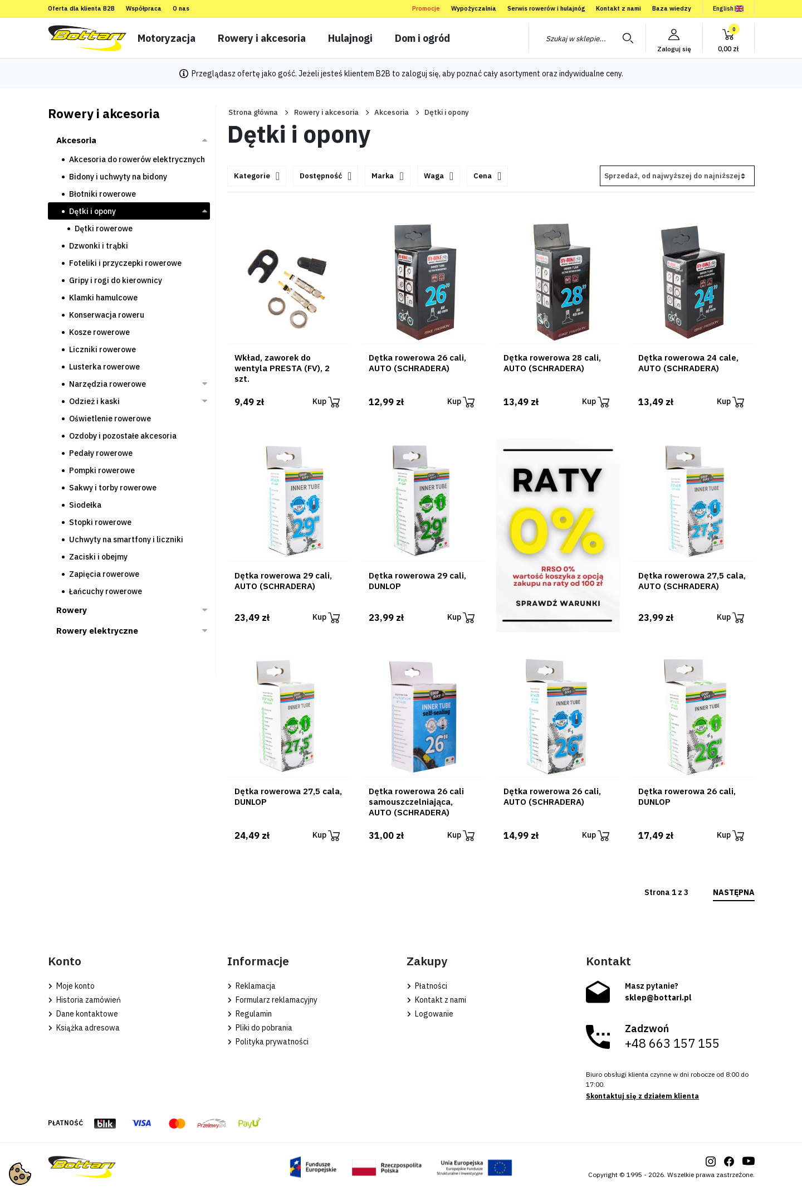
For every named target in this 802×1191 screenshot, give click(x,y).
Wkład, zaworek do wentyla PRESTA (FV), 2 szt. (282, 368)
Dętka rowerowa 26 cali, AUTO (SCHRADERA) (417, 362)
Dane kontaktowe (83, 1014)
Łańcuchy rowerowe (105, 591)
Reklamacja (251, 986)
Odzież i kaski (94, 401)
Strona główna (253, 112)
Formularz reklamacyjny (272, 1000)
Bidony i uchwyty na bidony (118, 177)
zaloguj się (420, 74)
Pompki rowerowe (102, 470)
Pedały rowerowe (101, 453)
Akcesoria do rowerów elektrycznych (137, 159)
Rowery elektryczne (97, 630)
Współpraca (144, 8)
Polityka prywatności (268, 1042)
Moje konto (71, 986)
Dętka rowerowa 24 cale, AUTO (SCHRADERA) (688, 362)
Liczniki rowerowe (102, 349)
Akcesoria (391, 112)
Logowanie (430, 1014)
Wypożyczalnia (473, 8)
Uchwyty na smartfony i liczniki (126, 539)
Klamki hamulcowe (103, 298)
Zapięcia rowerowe (104, 574)
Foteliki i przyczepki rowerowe (125, 263)
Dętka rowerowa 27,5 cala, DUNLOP (288, 796)
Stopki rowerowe (100, 522)
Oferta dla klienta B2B (81, 8)
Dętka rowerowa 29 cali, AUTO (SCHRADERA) (283, 580)
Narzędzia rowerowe (107, 384)
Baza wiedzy (671, 8)
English (728, 8)
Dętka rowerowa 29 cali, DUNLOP (417, 580)
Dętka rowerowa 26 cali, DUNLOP (687, 796)
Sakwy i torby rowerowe (113, 488)
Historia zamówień (84, 1000)
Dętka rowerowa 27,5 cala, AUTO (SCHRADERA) (692, 580)
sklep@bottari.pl (658, 998)
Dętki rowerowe (104, 228)
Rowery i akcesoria (326, 112)
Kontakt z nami (618, 8)
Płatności (427, 986)
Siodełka (85, 505)
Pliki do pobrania (259, 1028)
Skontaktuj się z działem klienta (642, 1096)
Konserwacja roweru (106, 315)
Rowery (71, 610)
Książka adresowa (84, 1028)
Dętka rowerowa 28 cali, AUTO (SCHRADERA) (552, 362)
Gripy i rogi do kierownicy (115, 280)
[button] (728, 37)
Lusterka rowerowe (104, 367)
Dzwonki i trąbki (98, 246)
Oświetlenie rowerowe (110, 419)
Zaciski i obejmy (98, 557)
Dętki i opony (92, 211)
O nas (181, 8)
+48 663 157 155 (672, 1043)
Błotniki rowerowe (102, 194)
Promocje (426, 8)
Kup (326, 402)
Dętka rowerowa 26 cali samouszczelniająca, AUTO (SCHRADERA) (416, 802)
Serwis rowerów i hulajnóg (546, 8)
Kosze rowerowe (99, 332)
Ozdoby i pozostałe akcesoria (123, 436)
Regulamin (249, 1014)
